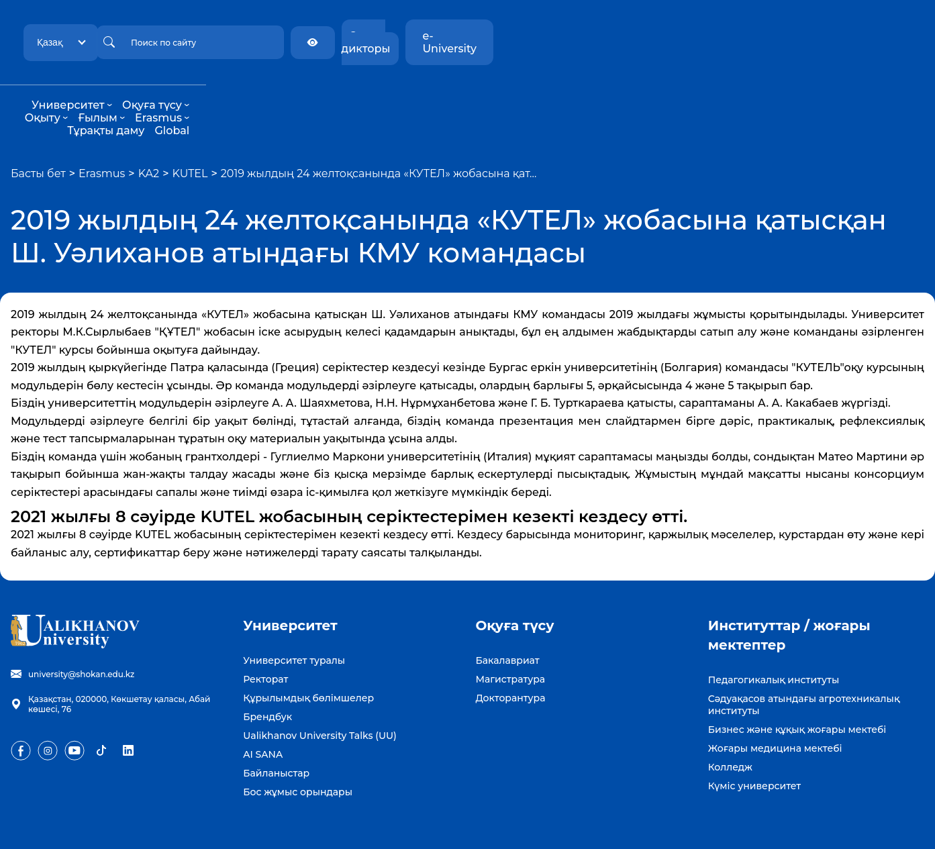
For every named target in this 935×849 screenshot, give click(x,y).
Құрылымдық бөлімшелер (308, 660)
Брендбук (267, 678)
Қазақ (179, 35)
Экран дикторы (764, 36)
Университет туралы (294, 622)
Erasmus (540, 92)
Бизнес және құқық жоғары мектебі (797, 691)
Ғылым (479, 92)
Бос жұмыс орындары (297, 754)
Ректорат (265, 641)
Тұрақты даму (616, 92)
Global (682, 92)
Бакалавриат (508, 622)
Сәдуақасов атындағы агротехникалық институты (804, 666)
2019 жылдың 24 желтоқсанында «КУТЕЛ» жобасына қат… (379, 135)
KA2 (149, 135)
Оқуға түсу (359, 92)
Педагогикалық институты (773, 642)
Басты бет (38, 135)
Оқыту (424, 92)
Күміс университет (754, 748)
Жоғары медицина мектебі (775, 710)
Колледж (730, 729)
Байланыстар (276, 735)
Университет (275, 92)
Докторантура (511, 660)
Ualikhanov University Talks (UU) (320, 697)
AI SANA (263, 716)
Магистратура (511, 641)
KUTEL (189, 135)
